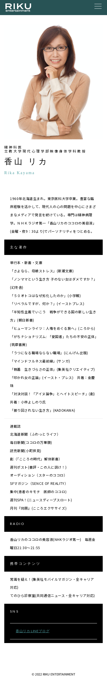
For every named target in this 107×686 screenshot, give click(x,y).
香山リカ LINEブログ (32, 631)
